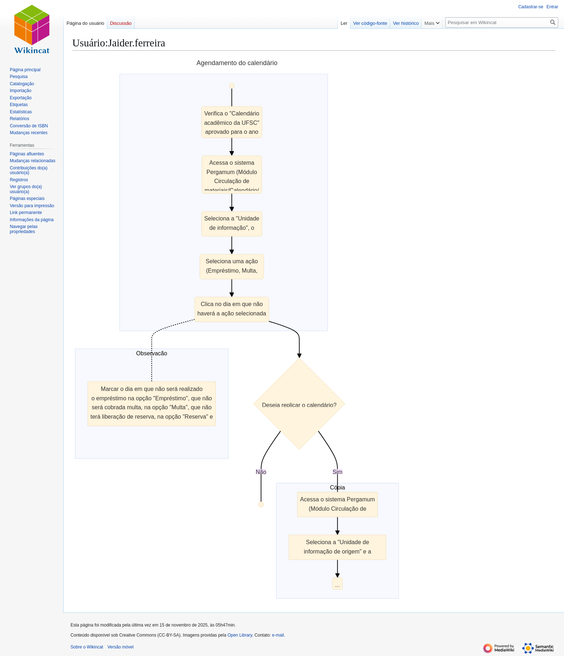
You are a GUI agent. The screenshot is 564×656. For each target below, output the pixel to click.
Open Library (239, 635)
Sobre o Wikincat (86, 647)
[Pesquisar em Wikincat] (501, 22)
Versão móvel (121, 647)
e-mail (278, 635)
